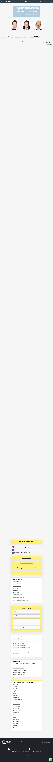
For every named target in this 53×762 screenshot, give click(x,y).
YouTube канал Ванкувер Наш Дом (21, 547)
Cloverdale (15, 689)
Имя (15, 611)
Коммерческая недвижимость (26, 573)
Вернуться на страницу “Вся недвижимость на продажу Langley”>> (36, 41)
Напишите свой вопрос (19, 619)
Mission (15, 728)
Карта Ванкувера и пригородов (20, 600)
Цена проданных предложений (26, 568)
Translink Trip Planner (19, 639)
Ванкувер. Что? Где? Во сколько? (21, 552)
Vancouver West (17, 581)
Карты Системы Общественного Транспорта (25, 641)
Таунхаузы (49, 44)
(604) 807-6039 (7, 1)
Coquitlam (15, 590)
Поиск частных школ (18, 668)
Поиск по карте (26, 558)
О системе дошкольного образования (23, 666)
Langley (15, 695)
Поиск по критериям (26, 563)
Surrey (14, 717)
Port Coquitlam (16, 710)
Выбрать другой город (18, 597)
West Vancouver (17, 721)
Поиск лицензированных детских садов (24, 663)
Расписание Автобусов (19, 643)
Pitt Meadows (16, 708)
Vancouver (15, 684)
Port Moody (16, 592)
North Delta (16, 702)
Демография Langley (47, 42)
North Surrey (16, 704)
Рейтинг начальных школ (20, 672)
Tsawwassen (16, 719)
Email (15, 615)
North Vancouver (17, 594)
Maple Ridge (16, 697)
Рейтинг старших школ (19, 674)
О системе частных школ (19, 670)
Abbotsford (15, 725)
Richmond (15, 588)
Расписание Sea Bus (18, 650)
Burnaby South (16, 584)
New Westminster (17, 699)
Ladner (14, 693)
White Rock (15, 723)
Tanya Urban (37, 751)
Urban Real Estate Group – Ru (20, 549)
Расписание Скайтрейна (19, 645)
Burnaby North (17, 586)
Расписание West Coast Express (21, 647)
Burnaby (15, 686)
